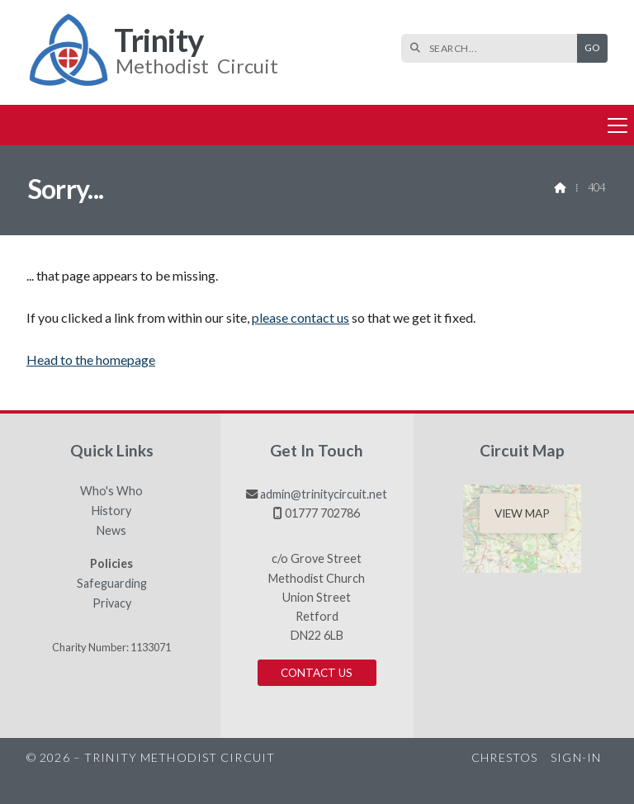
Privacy (111, 603)
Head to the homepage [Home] (90, 359)
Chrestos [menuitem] (504, 757)
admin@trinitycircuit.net (323, 494)
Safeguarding (112, 583)
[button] (317, 125)
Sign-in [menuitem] (576, 757)
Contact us (316, 672)
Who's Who (111, 491)
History (111, 511)
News (111, 530)
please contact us (300, 317)
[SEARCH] (493, 48)
